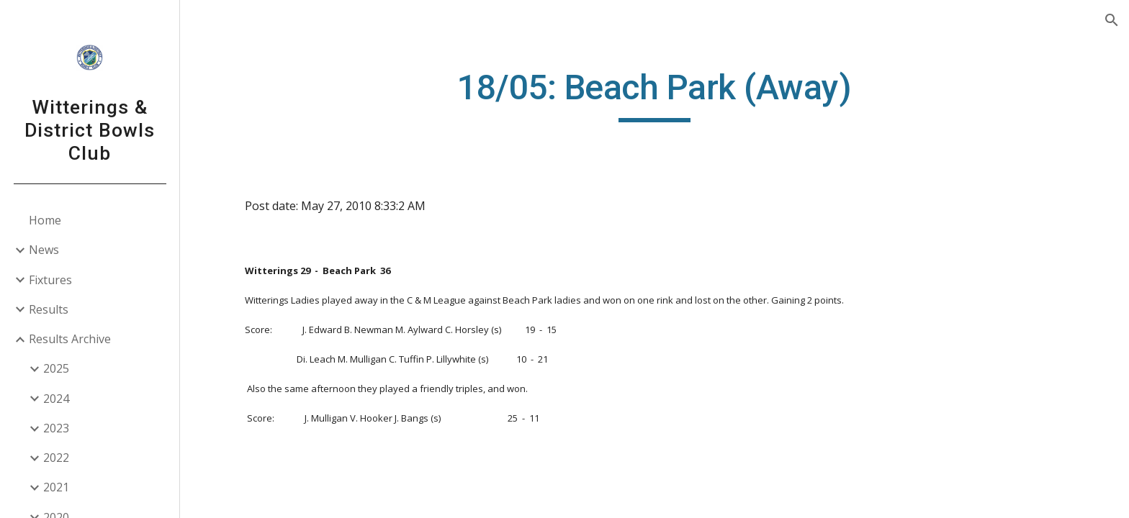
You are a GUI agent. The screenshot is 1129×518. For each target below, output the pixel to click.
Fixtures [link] (50, 280)
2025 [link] (56, 368)
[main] (654, 94)
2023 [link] (56, 428)
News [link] (44, 250)
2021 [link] (56, 487)
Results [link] (48, 309)
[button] (1111, 20)
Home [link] (45, 220)
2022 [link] (56, 457)
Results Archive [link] (70, 339)
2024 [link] (56, 398)
